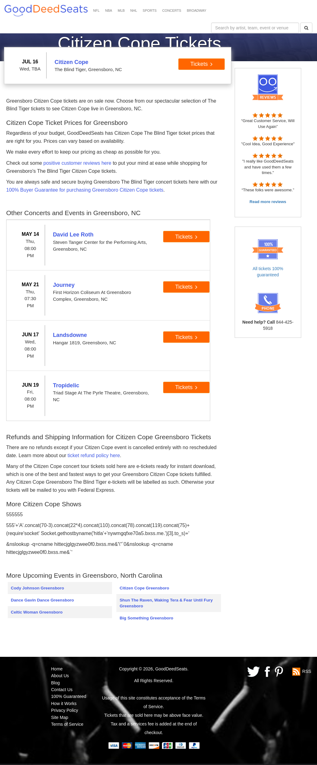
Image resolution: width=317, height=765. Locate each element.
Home (57, 668)
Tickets (201, 64)
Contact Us (61, 689)
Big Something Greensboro (146, 618)
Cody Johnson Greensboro (37, 588)
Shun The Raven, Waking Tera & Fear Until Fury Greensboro (166, 603)
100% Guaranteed (68, 696)
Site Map (59, 717)
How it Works (63, 703)
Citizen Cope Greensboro (144, 588)
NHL (133, 10)
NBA (108, 10)
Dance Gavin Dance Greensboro (42, 600)
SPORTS (150, 10)
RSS (306, 671)
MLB (121, 10)
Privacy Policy (64, 710)
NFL (96, 10)
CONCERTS (171, 10)
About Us (60, 675)
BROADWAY (196, 10)
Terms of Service (67, 724)
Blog (55, 682)
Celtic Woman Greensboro (37, 612)
